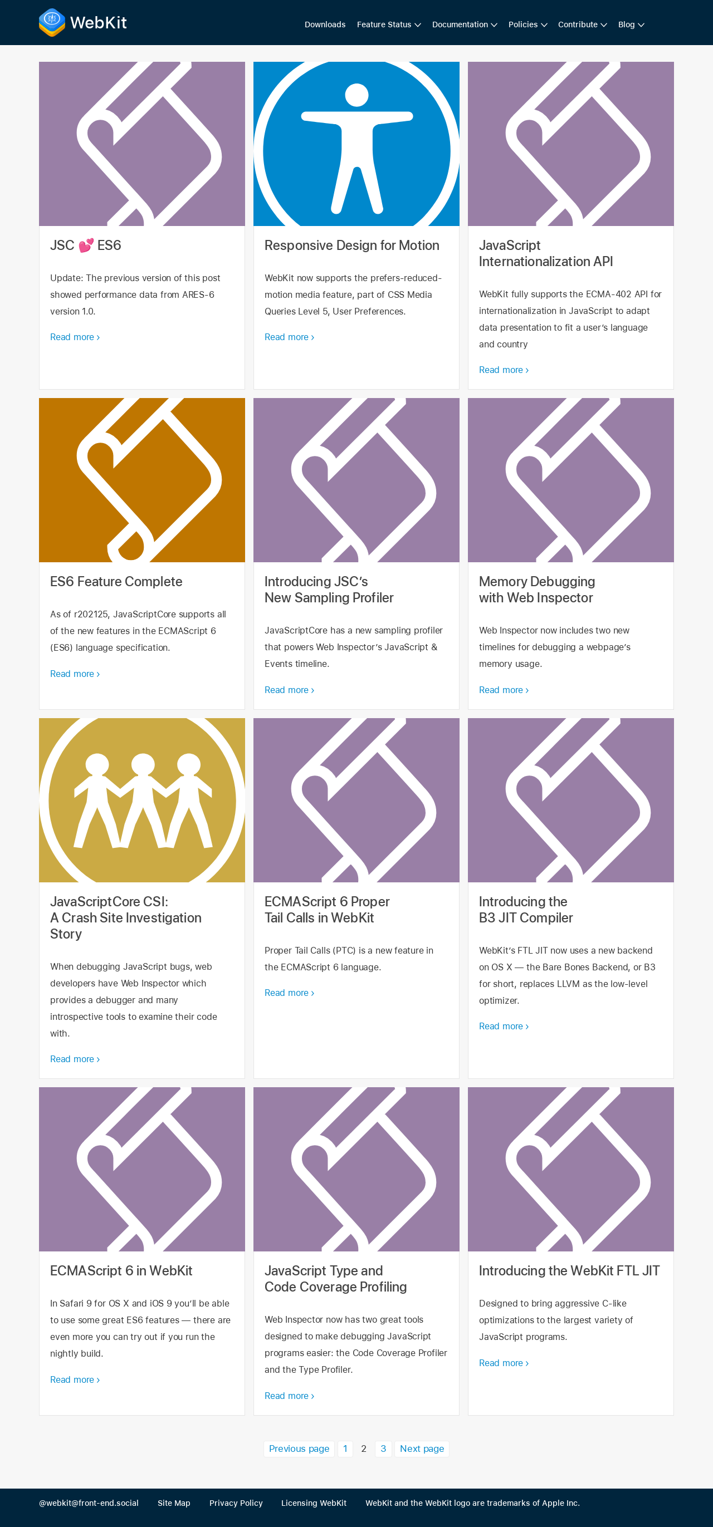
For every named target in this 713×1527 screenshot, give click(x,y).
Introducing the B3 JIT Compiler (571, 898)
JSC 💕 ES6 (142, 226)
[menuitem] (389, 25)
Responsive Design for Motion (356, 226)
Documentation (460, 24)
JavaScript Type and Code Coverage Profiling (356, 1251)
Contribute (578, 24)
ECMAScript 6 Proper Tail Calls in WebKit (356, 898)
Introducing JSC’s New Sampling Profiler (356, 553)
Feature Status (384, 24)
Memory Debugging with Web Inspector (571, 553)
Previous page (299, 1448)
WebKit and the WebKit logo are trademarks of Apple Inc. (472, 1503)
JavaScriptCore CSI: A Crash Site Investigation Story (142, 898)
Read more (72, 337)
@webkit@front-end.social (89, 1503)
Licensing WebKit (313, 1503)
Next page (422, 1448)
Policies (523, 24)
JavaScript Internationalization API (571, 226)
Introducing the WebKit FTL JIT (571, 1251)
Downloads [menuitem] (325, 24)
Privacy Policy (236, 1503)
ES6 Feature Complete (142, 553)
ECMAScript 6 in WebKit (142, 1251)
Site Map (174, 1503)
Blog (626, 24)
